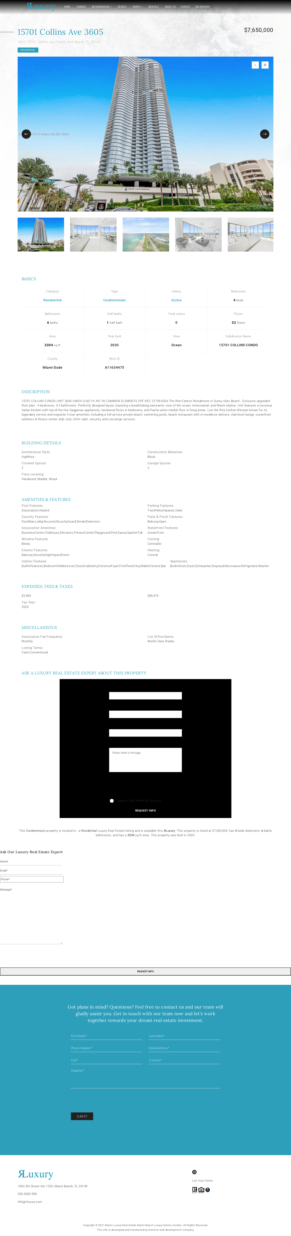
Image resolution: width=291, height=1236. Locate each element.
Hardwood (29, 479)
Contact (177, 6)
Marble (42, 479)
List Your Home (202, 1180)
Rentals (145, 6)
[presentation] (140, 786)
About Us (162, 6)
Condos (73, 6)
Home (59, 6)
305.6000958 (194, 6)
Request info (145, 810)
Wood (53, 479)
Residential (28, 50)
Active (176, 300)
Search (114, 6)
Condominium (114, 300)
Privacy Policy (171, 800)
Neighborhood (92, 6)
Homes (128, 6)
